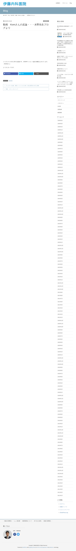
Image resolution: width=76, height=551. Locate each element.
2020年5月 (60, 342)
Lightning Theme (32, 547)
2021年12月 (60, 283)
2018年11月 (60, 398)
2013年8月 (60, 442)
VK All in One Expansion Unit (42, 547)
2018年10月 (60, 401)
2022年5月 (60, 267)
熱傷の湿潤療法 (8, 521)
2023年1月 (60, 242)
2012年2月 (60, 483)
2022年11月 (60, 248)
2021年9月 (60, 292)
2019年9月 (60, 367)
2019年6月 (60, 376)
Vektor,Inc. (52, 547)
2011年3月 (60, 489)
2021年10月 (60, 289)
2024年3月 (60, 198)
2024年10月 (60, 176)
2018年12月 (60, 395)
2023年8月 (60, 220)
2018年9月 (60, 404)
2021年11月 (60, 286)
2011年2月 (60, 492)
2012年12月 (60, 467)
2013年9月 (60, 439)
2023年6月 (60, 226)
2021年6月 (60, 301)
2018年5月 (60, 417)
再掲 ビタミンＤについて (12, 89)
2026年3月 (60, 123)
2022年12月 (60, 245)
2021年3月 (60, 311)
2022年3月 (60, 273)
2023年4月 (60, 233)
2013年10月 (60, 436)
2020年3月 (60, 348)
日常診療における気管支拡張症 (64, 90)
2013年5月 (60, 451)
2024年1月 (60, 204)
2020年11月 (60, 323)
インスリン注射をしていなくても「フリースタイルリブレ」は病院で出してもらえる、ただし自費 (65, 83)
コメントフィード (65, 509)
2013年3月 (60, 458)
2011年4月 (60, 486)
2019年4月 (60, 383)
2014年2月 (60, 423)
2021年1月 (60, 317)
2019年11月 (60, 361)
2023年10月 (60, 214)
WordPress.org (64, 512)
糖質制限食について (27, 521)
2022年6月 (60, 264)
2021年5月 (60, 304)
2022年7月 (60, 261)
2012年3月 (60, 479)
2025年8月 (60, 145)
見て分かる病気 (37, 521)
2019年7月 (60, 373)
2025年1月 (60, 167)
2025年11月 (60, 136)
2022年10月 (60, 251)
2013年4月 (60, 454)
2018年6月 (60, 414)
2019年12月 (60, 358)
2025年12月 (60, 133)
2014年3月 (60, 420)
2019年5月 (60, 379)
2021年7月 (60, 298)
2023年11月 (60, 211)
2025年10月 (60, 139)
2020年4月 (60, 345)
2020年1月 (60, 354)
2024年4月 (60, 195)
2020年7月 (60, 336)
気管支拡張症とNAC (62, 63)
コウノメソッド (61, 100)
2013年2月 (60, 461)
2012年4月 (60, 476)
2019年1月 (60, 392)
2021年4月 (60, 308)
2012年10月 (60, 473)
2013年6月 (60, 448)
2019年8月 (60, 370)
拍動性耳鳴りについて (62, 68)
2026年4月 (60, 120)
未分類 (59, 106)
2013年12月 (60, 429)
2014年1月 (60, 426)
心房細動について (61, 50)
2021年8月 (60, 295)
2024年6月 (60, 189)
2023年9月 (60, 217)
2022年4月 (60, 270)
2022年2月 (60, 276)
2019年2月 (60, 389)
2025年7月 (60, 148)
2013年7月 (60, 445)
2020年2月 (60, 351)
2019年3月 (60, 386)
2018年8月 (60, 408)
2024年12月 (60, 170)
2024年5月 (60, 192)
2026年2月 (60, 126)
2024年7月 (60, 186)
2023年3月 (60, 236)
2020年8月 (60, 333)
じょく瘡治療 (17, 521)
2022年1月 (60, 279)
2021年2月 (60, 314)
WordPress (24, 547)
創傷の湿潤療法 (47, 521)
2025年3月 (60, 161)
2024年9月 (60, 179)
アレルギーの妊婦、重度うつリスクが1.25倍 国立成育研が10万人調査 (22, 85)
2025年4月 (60, 158)
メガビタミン (61, 103)
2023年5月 (60, 229)
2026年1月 (60, 129)
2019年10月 (60, 364)
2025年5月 (60, 154)
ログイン (62, 504)
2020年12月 (60, 320)
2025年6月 (60, 151)
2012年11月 (60, 470)
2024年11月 (60, 173)
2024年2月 (60, 201)
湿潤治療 (60, 109)
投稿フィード (63, 506)
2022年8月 (60, 258)
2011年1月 (60, 495)
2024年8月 (60, 183)
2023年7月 (60, 223)
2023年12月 (60, 208)
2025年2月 (60, 164)
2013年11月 (60, 433)
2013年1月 (60, 464)
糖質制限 (46, 21)
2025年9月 (60, 142)
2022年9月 (60, 254)
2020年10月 (60, 326)
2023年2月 (60, 239)
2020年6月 (60, 339)
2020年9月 (60, 329)
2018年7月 (60, 411)
